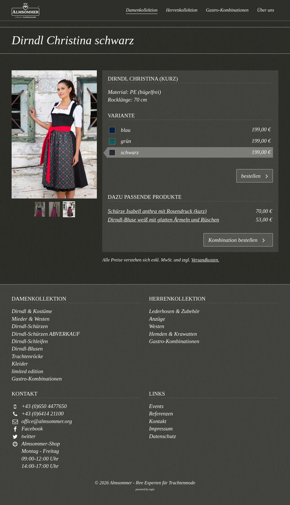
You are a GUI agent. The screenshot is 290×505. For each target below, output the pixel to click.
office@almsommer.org (47, 421)
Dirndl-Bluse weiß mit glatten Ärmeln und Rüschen (163, 220)
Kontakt (157, 421)
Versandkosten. (205, 259)
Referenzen (161, 413)
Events (156, 406)
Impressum (161, 428)
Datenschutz (162, 436)
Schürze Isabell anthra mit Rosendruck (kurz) (157, 211)
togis (151, 489)
